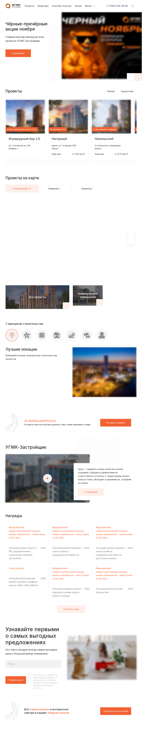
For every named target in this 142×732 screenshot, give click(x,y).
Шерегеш (87, 188)
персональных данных (43, 677)
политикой (38, 680)
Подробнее (18, 53)
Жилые (111, 91)
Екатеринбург (22, 188)
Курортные (127, 91)
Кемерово (54, 188)
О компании (90, 492)
